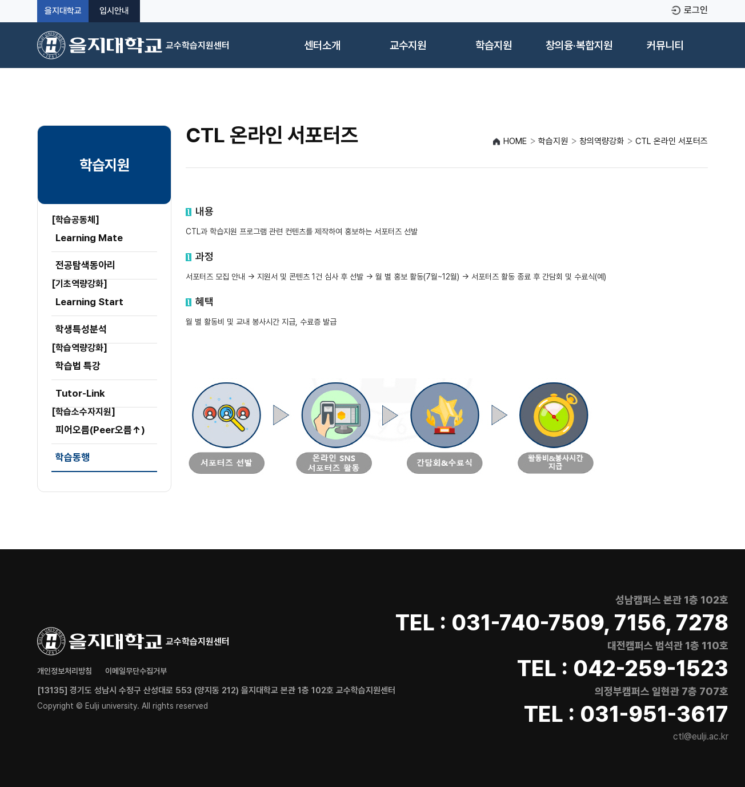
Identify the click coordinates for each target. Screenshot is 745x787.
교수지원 (408, 45)
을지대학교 (63, 11)
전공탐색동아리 (85, 265)
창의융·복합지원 (579, 45)
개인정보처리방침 (64, 671)
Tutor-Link (80, 393)
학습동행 (72, 457)
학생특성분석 (81, 329)
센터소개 (322, 45)
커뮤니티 (665, 45)
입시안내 (114, 11)
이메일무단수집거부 (136, 671)
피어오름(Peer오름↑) (100, 430)
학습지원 (493, 45)
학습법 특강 (78, 365)
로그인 (696, 10)
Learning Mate (89, 237)
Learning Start (89, 301)
